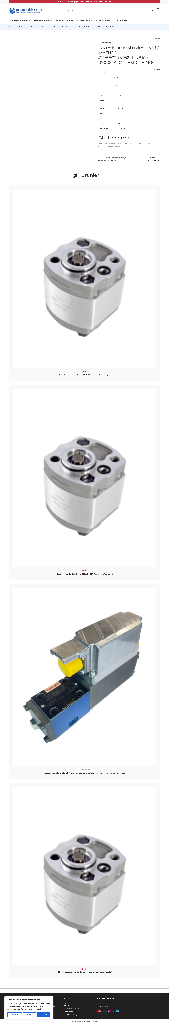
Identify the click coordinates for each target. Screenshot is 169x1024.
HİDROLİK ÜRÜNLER (43, 21)
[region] (28, 1008)
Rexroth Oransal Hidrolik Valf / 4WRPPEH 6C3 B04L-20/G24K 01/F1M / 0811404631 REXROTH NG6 (84, 773)
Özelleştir (14, 1015)
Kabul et (43, 1015)
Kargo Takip (101, 1003)
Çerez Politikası (69, 1012)
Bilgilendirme (120, 86)
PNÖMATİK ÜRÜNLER (20, 21)
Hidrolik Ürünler (33, 27)
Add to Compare (105, 72)
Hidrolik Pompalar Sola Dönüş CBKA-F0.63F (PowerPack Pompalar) (84, 574)
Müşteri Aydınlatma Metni (72, 1008)
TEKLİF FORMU (121, 21)
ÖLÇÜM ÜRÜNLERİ (84, 21)
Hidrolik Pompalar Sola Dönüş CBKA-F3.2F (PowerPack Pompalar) (84, 972)
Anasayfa (12, 27)
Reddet (29, 1015)
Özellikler (105, 86)
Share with (151, 158)
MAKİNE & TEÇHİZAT (103, 21)
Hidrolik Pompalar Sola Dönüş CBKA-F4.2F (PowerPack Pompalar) (84, 375)
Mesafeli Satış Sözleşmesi (72, 1015)
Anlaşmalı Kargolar (103, 1006)
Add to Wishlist (100, 72)
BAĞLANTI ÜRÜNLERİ (64, 21)
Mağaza (21, 27)
